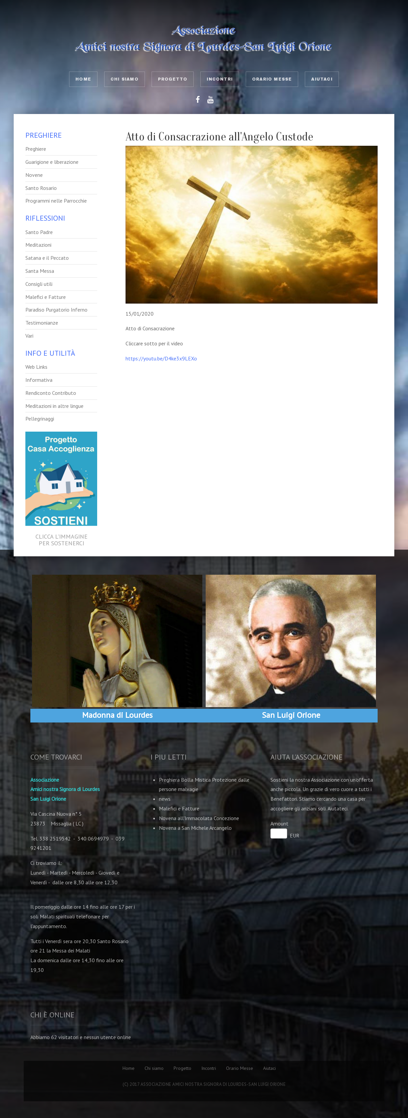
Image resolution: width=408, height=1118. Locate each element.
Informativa (38, 379)
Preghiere (35, 148)
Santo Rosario (41, 188)
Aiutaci (321, 79)
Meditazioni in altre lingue (54, 406)
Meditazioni (38, 244)
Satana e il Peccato (47, 257)
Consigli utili (38, 284)
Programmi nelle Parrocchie (56, 200)
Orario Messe (272, 79)
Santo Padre (39, 232)
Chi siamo (125, 79)
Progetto (173, 79)
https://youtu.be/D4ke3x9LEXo (161, 358)
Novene (34, 175)
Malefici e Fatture (45, 297)
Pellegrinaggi (39, 418)
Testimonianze (41, 322)
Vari (29, 335)
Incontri (220, 79)
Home (83, 79)
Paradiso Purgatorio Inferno (56, 309)
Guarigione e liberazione (51, 161)
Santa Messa (39, 270)
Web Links (36, 366)
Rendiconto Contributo (50, 392)
